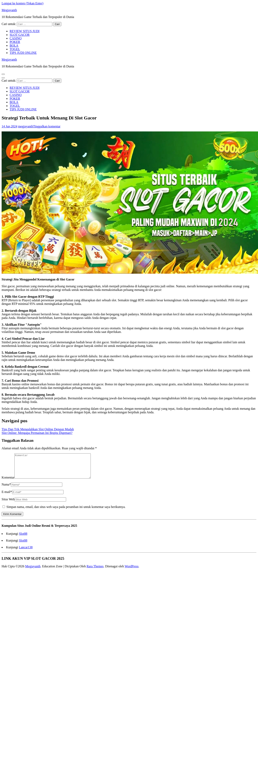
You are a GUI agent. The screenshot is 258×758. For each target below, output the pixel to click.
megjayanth (25, 126)
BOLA (14, 45)
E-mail (7, 496)
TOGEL (15, 49)
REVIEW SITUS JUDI (24, 31)
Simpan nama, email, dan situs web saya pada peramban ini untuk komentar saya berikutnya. (66, 511)
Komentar (8, 482)
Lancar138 (25, 552)
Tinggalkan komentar (46, 126)
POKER (15, 42)
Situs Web (8, 504)
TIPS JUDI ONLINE (23, 52)
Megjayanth (9, 10)
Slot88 (23, 538)
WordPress (131, 571)
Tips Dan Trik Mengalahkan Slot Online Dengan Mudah (38, 429)
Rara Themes (95, 571)
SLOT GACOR (20, 34)
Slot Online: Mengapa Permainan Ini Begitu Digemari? (37, 433)
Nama (6, 489)
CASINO (16, 38)
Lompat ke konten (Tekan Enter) (22, 3)
